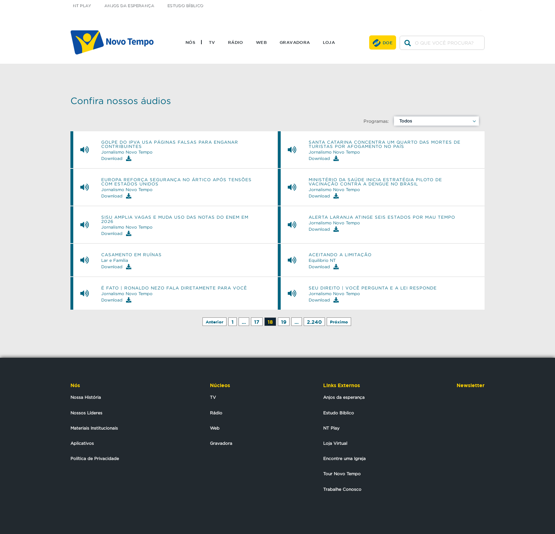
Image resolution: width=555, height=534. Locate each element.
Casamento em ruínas (131, 255)
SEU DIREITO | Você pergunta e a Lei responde (373, 288)
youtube (483, 4)
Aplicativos (82, 443)
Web (261, 42)
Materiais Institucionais (94, 428)
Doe (388, 42)
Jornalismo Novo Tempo (127, 152)
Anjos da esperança (344, 397)
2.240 (314, 322)
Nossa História (85, 397)
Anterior (214, 322)
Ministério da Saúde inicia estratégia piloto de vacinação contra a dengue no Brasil (375, 182)
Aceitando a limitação (340, 255)
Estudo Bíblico (185, 5)
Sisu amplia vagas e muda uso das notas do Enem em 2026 (174, 219)
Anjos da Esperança (129, 5)
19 (283, 322)
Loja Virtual (335, 443)
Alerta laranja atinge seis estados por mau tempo (382, 217)
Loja (329, 42)
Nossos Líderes (86, 412)
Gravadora (295, 42)
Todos (405, 121)
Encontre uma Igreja (344, 458)
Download (116, 158)
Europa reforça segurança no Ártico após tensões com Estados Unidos (176, 182)
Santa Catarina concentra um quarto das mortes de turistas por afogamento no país (384, 144)
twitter (454, 4)
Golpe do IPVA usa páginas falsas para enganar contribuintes (169, 144)
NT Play (82, 5)
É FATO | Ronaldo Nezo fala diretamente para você (174, 288)
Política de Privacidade (94, 458)
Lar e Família (114, 260)
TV (212, 42)
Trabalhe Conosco (342, 489)
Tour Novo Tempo (342, 473)
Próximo (339, 322)
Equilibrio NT (322, 260)
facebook (468, 4)
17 (256, 322)
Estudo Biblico (338, 412)
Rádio (235, 42)
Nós (190, 42)
